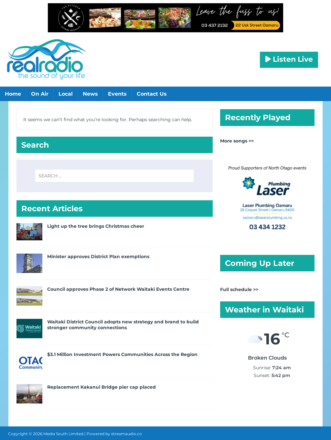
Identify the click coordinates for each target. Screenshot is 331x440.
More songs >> (237, 141)
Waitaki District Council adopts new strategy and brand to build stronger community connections (123, 324)
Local (66, 94)
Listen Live (289, 59)
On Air (39, 94)
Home (13, 94)
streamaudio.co (126, 433)
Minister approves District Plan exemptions (98, 256)
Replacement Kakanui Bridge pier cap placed (101, 387)
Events (117, 94)
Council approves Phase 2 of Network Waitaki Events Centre (118, 289)
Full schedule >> (239, 289)
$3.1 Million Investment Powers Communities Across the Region (122, 354)
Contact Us (152, 94)
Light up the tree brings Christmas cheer (95, 226)
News (90, 94)
